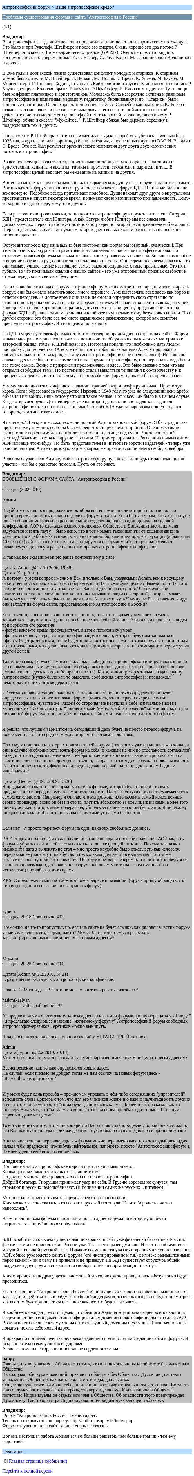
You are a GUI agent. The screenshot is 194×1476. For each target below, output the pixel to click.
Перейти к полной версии (27, 1470)
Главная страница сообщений (38, 1461)
